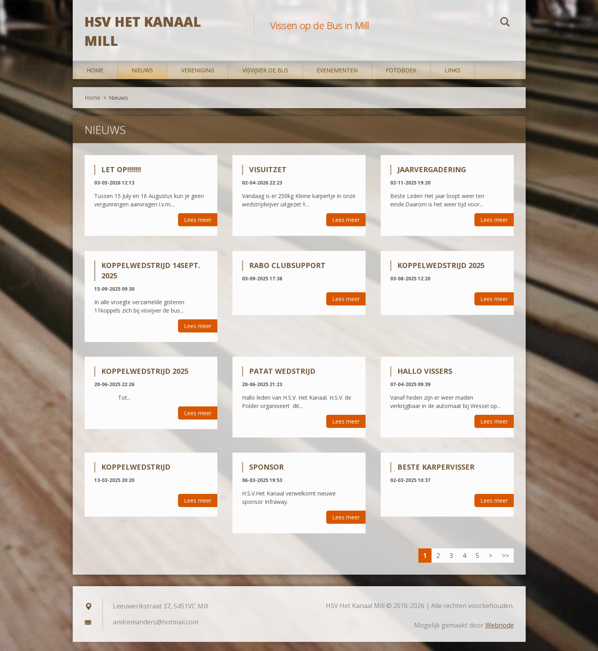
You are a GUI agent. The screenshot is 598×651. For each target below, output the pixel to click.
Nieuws (142, 79)
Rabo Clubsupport (287, 274)
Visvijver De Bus (265, 79)
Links (453, 79)
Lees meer (197, 229)
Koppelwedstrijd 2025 (440, 274)
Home (95, 79)
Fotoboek (401, 79)
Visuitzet (267, 178)
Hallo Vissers (424, 380)
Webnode (499, 634)
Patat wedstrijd (282, 380)
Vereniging (197, 79)
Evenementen (337, 79)
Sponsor (266, 476)
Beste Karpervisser (435, 476)
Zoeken (505, 23)
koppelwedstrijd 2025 (144, 380)
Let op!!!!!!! (121, 178)
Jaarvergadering (431, 178)
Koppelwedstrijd (135, 476)
